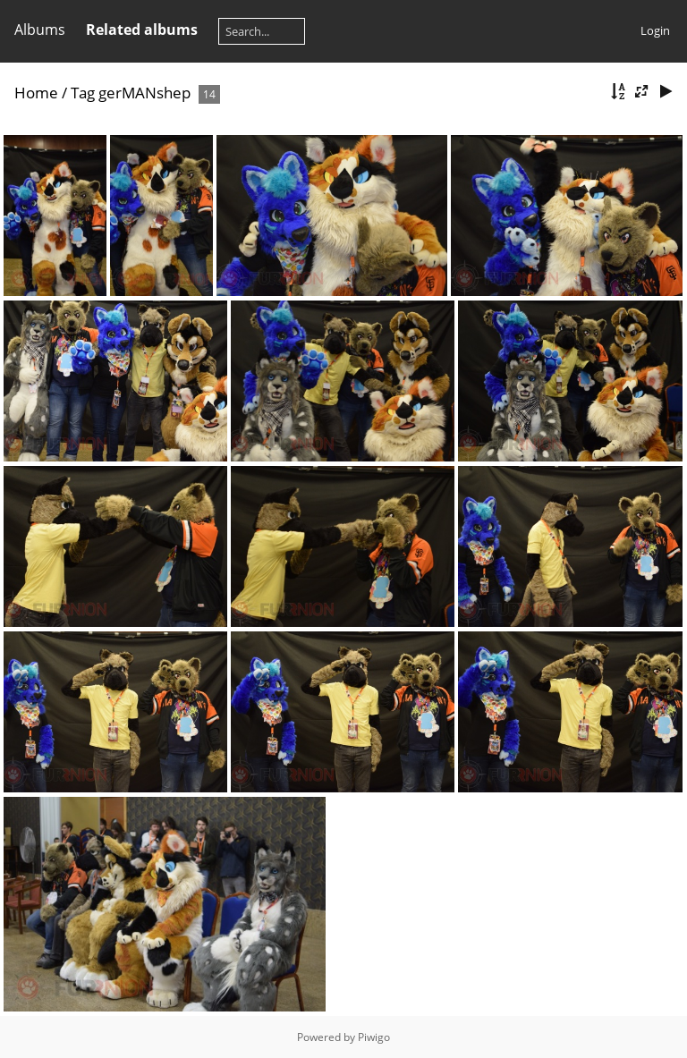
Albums (39, 29)
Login (655, 30)
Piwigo (374, 1037)
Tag (83, 92)
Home (36, 92)
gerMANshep (144, 92)
